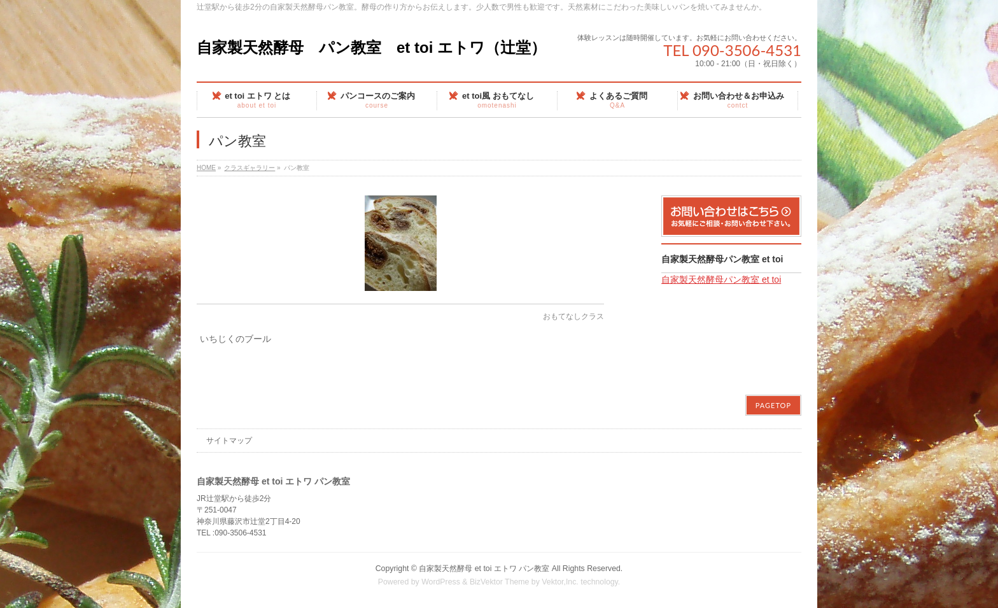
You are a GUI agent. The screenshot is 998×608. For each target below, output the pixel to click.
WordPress (440, 581)
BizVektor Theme (500, 581)
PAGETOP (773, 405)
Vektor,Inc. (560, 581)
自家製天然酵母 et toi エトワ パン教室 (484, 568)
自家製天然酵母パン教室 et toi (722, 259)
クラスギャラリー (249, 167)
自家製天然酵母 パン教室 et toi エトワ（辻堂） (371, 47)
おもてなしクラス (573, 316)
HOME (206, 167)
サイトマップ (229, 440)
